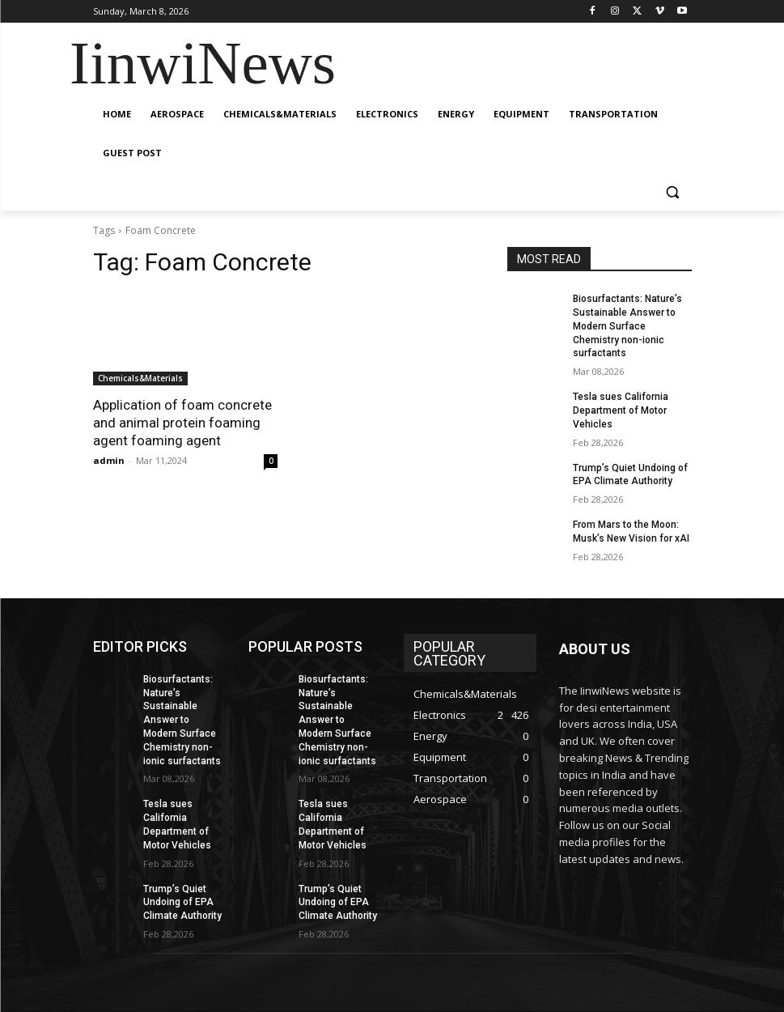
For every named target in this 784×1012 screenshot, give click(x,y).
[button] (673, 192)
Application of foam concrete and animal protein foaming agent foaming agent (182, 423)
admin (109, 460)
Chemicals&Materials (140, 378)
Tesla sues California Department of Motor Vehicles (620, 410)
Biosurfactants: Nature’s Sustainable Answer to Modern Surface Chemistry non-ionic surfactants (627, 326)
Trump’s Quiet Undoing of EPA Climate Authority (182, 902)
